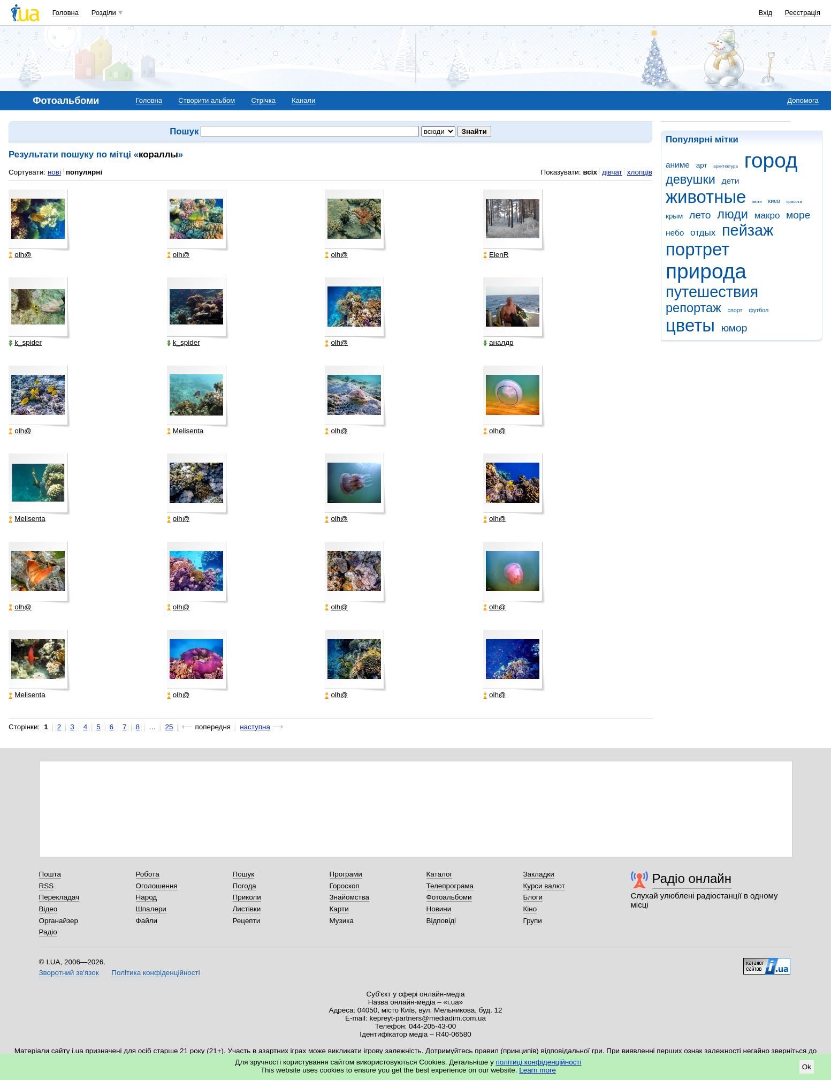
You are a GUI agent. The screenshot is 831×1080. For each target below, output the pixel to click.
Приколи (247, 897)
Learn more (537, 1070)
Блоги (533, 897)
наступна (255, 727)
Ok (806, 1067)
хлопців (639, 172)
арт (701, 165)
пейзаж (747, 230)
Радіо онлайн (692, 878)
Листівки (247, 909)
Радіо (48, 932)
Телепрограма (450, 886)
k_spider (25, 342)
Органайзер (58, 921)
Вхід (766, 13)
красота (794, 201)
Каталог (439, 874)
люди (732, 214)
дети (730, 180)
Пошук (244, 874)
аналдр (498, 342)
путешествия (712, 291)
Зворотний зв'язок (69, 973)
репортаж (693, 308)
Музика (342, 921)
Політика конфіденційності (155, 973)
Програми (346, 874)
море (798, 215)
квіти (757, 201)
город (771, 160)
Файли (147, 921)
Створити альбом (206, 100)
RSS (46, 886)
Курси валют (544, 886)
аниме (678, 164)
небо (675, 232)
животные (706, 197)
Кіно (530, 909)
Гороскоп (345, 886)
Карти (339, 909)
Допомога (802, 100)
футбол (758, 310)
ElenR (496, 255)
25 (169, 727)
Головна (65, 13)
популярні (84, 172)
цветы (690, 325)
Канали (303, 100)
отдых (702, 233)
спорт (735, 310)
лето (700, 215)
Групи (532, 921)
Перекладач (59, 897)
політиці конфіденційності (539, 1062)
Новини (439, 909)
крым (674, 216)
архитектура (725, 166)
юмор (734, 328)
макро (767, 215)
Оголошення (157, 886)
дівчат (612, 172)
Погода (244, 886)
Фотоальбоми (449, 897)
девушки (690, 179)
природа (706, 271)
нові (54, 172)
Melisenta (185, 431)
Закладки (538, 874)
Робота (147, 874)
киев (774, 201)
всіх (590, 172)
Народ (146, 897)
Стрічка (263, 100)
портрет (697, 249)
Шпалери (151, 909)
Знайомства (350, 897)
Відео (48, 909)
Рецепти (247, 921)
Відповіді (441, 921)
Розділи (104, 13)
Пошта (50, 874)
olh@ (20, 255)
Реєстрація (802, 13)
